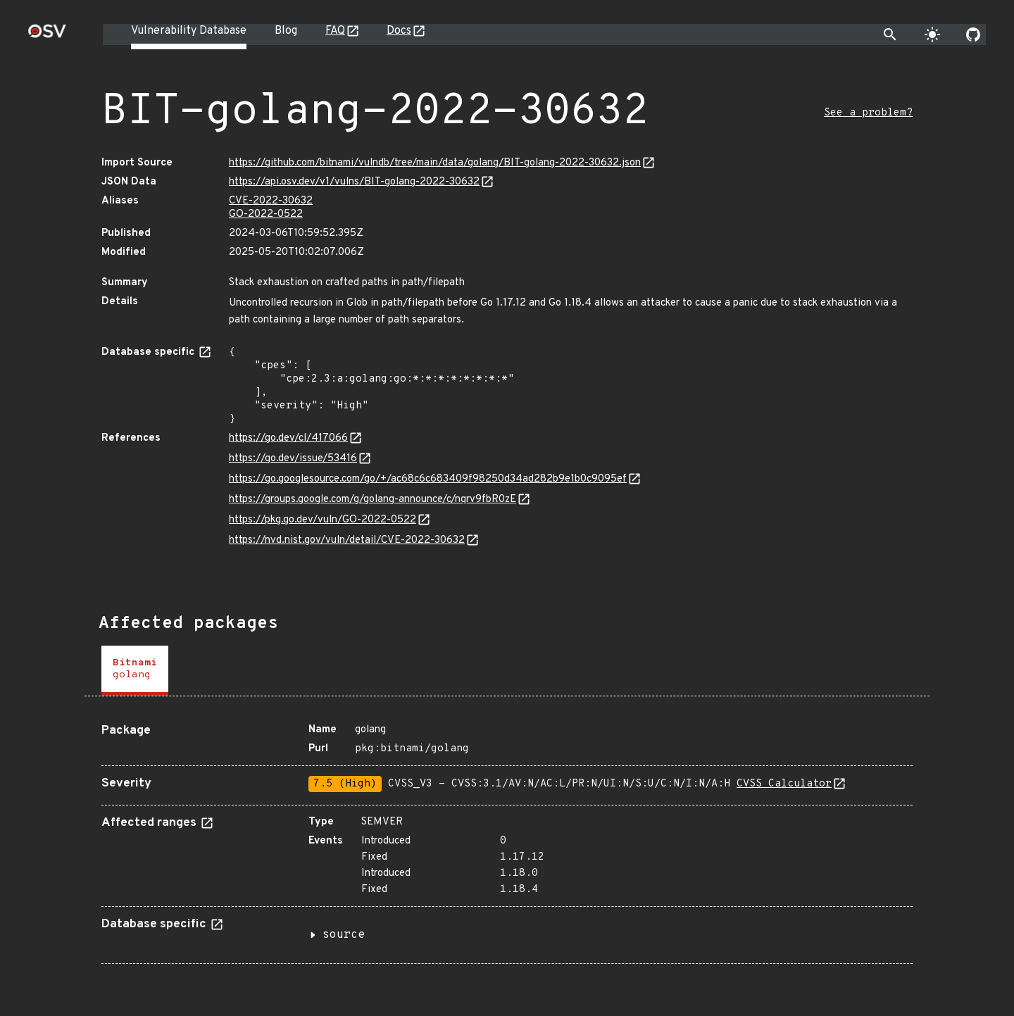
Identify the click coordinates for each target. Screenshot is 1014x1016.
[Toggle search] (890, 34)
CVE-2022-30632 (271, 201)
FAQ (335, 31)
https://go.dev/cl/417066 (288, 438)
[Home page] (47, 36)
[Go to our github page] (973, 34)
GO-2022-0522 (266, 214)
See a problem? (868, 113)
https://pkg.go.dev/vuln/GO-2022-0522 (322, 520)
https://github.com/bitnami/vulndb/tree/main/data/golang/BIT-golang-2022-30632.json (435, 163)
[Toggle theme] (932, 34)
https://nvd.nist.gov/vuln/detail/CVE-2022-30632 (347, 540)
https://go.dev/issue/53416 (293, 458)
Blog (286, 31)
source (344, 935)
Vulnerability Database (188, 31)
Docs (399, 31)
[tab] (134, 671)
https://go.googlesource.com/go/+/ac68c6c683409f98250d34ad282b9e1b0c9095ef (428, 479)
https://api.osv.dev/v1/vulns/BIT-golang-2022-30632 (354, 182)
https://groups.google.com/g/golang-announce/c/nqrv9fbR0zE (372, 499)
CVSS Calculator (784, 784)
